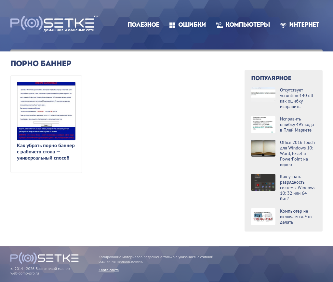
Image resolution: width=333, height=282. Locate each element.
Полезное (143, 25)
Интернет (304, 25)
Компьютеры (247, 25)
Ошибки (192, 25)
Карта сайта (109, 269)
